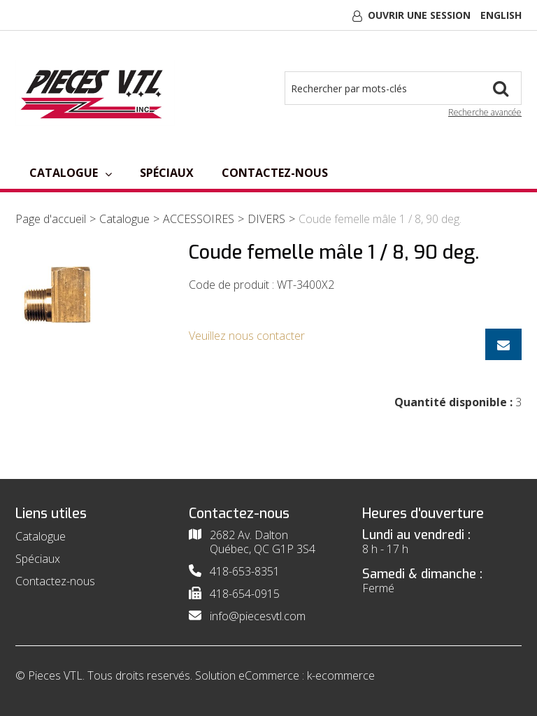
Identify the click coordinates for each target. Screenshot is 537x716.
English (501, 15)
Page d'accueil (50, 219)
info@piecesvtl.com (258, 616)
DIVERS (266, 219)
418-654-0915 (245, 593)
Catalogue (70, 172)
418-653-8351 (245, 571)
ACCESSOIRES (198, 219)
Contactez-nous (275, 172)
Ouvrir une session (419, 15)
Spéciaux (167, 172)
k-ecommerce (341, 675)
